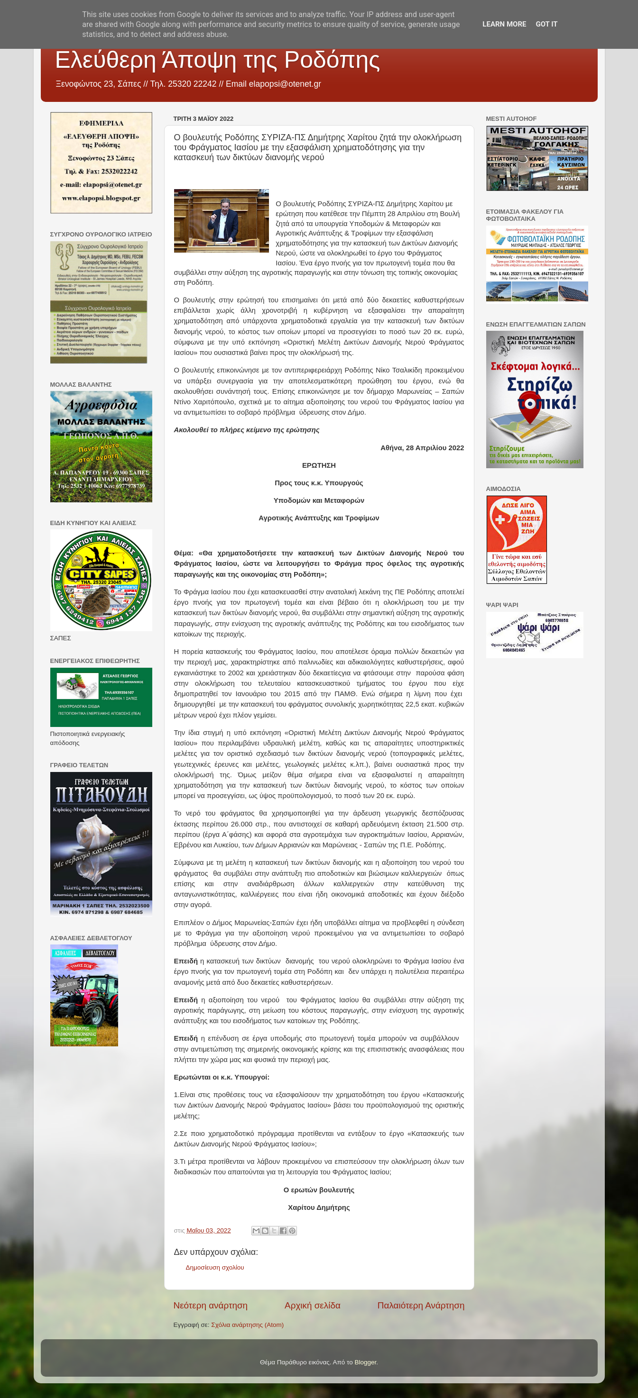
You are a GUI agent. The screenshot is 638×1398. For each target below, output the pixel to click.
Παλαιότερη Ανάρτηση (421, 1305)
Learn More (504, 24)
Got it (546, 24)
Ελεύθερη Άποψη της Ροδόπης (217, 59)
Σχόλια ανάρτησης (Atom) (247, 1324)
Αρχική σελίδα (313, 1305)
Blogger (366, 1362)
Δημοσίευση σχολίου (215, 1267)
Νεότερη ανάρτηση (211, 1305)
